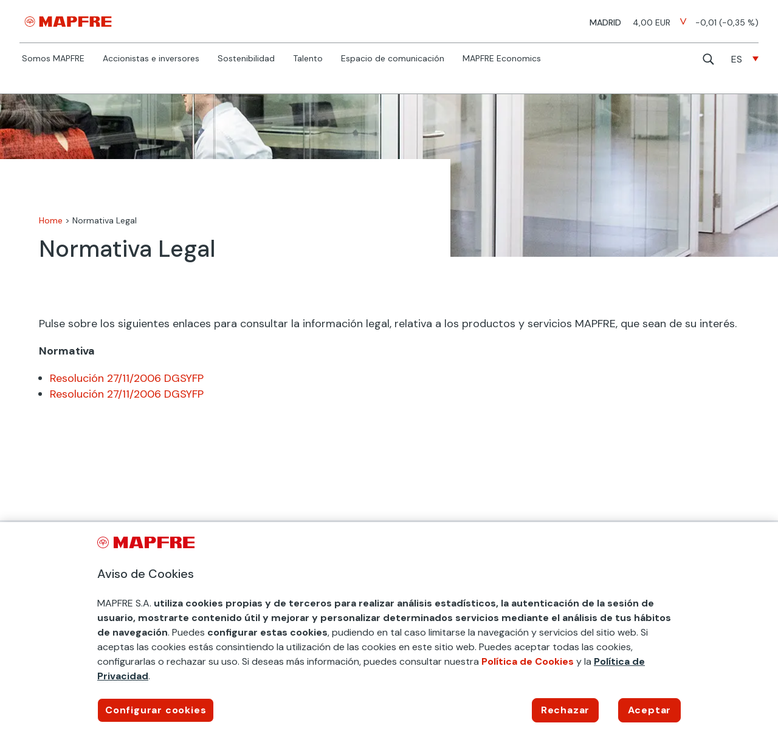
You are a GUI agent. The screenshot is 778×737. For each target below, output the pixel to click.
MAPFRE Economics (502, 59)
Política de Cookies (527, 661)
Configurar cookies (155, 710)
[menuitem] (745, 59)
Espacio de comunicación (392, 59)
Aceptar (650, 710)
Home (51, 220)
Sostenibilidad (246, 59)
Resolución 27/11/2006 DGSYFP (127, 378)
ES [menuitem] (736, 59)
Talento (308, 59)
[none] (745, 59)
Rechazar (565, 710)
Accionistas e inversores (151, 59)
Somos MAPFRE (53, 59)
